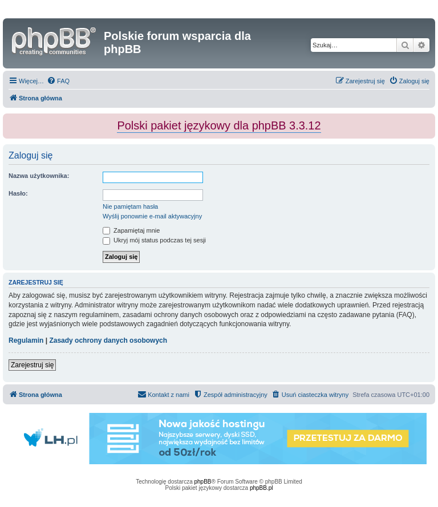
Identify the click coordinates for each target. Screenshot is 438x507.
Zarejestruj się (32, 365)
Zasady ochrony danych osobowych (108, 340)
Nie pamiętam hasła (130, 206)
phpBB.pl (261, 488)
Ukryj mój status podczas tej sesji (154, 240)
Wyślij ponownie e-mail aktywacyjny (152, 216)
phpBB (203, 481)
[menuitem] (58, 81)
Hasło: (18, 193)
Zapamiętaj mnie (131, 230)
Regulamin (26, 340)
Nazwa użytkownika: (39, 175)
